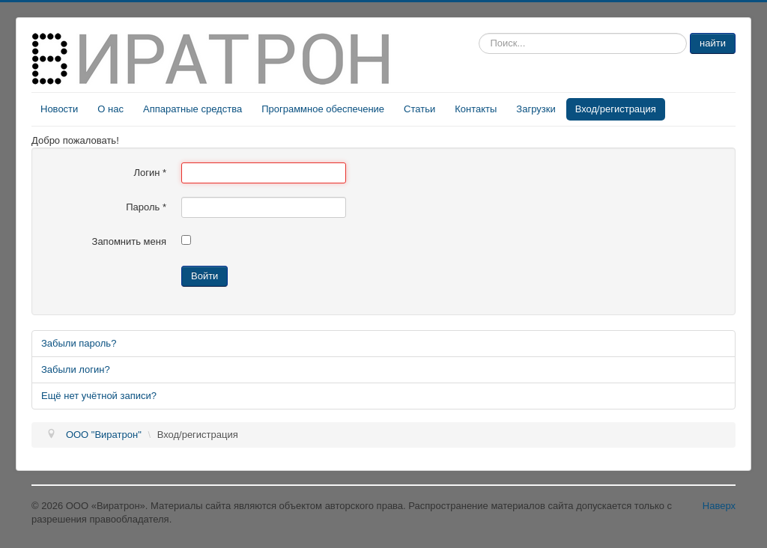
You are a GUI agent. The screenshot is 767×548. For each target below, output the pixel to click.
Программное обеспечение (322, 109)
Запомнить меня (129, 241)
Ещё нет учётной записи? (99, 395)
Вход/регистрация (615, 109)
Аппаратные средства (192, 109)
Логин (149, 172)
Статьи (419, 109)
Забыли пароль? (78, 343)
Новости (59, 109)
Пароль (146, 207)
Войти (204, 275)
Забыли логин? (75, 369)
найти (713, 43)
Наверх (719, 505)
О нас (110, 109)
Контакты (476, 109)
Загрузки (535, 109)
